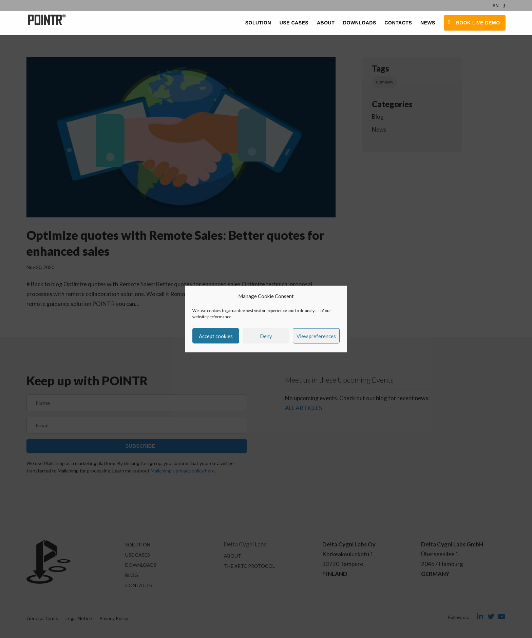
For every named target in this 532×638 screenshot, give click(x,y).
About (326, 22)
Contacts (398, 22)
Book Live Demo (478, 22)
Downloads (359, 22)
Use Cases (294, 22)
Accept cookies (216, 336)
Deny (266, 336)
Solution (258, 22)
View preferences (316, 336)
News (427, 22)
